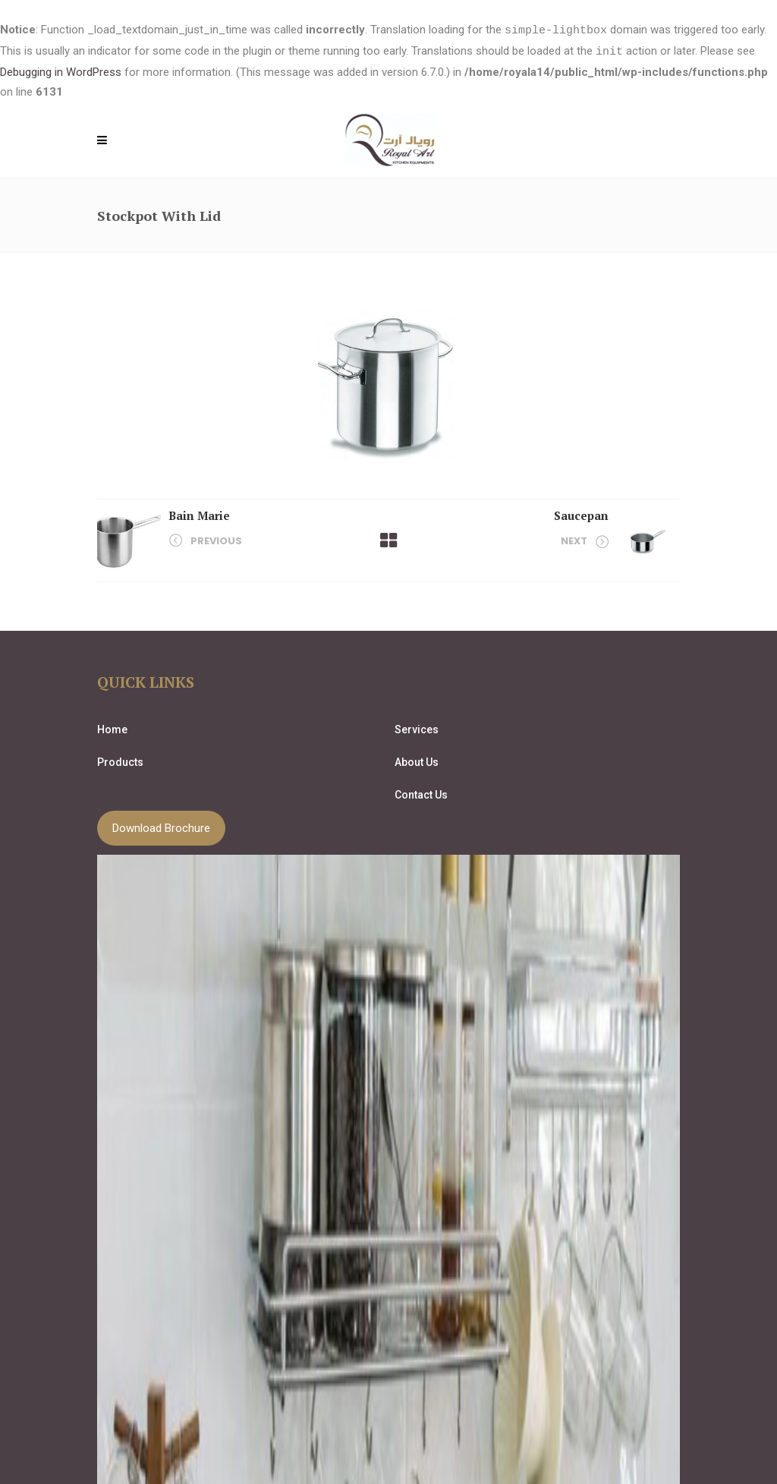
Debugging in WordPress (60, 70)
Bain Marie (199, 513)
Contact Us (421, 793)
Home (112, 728)
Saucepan (581, 513)
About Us (417, 761)
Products (120, 761)
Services (417, 728)
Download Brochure (161, 826)
